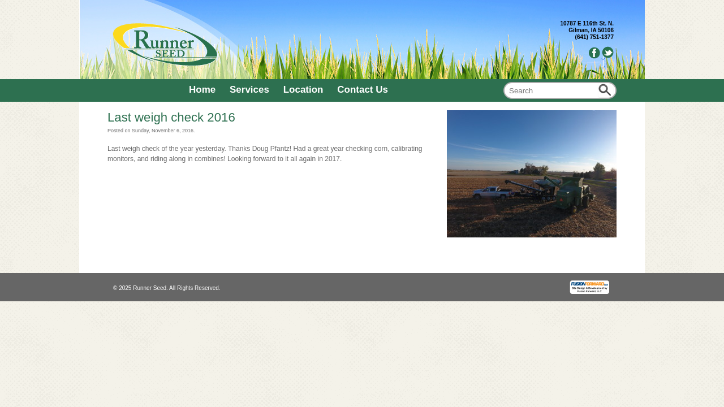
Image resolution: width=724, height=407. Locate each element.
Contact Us (362, 89)
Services (249, 89)
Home (202, 89)
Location (303, 89)
